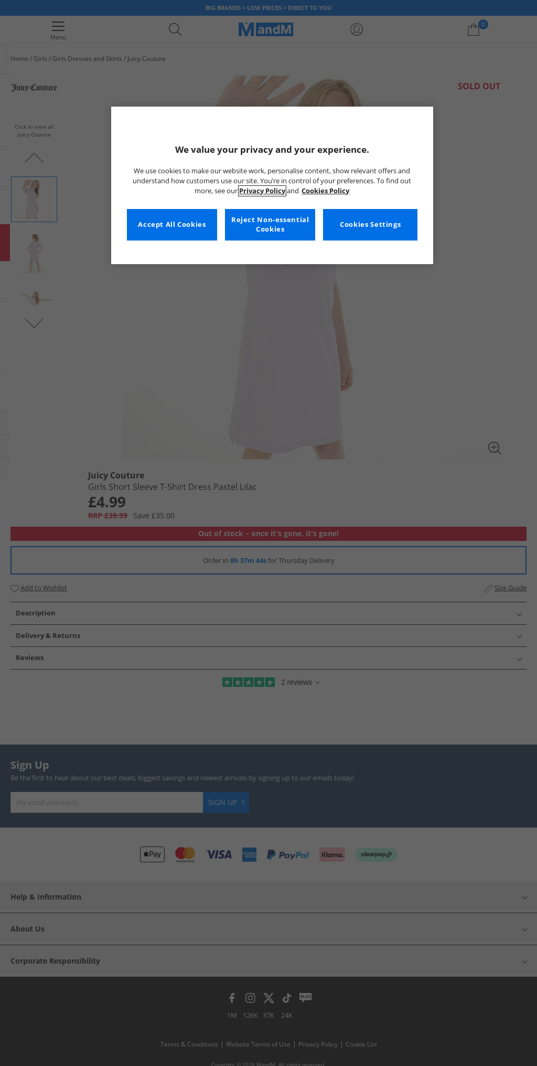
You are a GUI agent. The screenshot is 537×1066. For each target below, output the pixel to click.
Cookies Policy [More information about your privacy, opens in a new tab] (325, 190)
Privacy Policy (262, 190)
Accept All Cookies (172, 224)
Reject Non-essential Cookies (270, 224)
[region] (272, 185)
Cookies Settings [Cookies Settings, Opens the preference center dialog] (370, 224)
